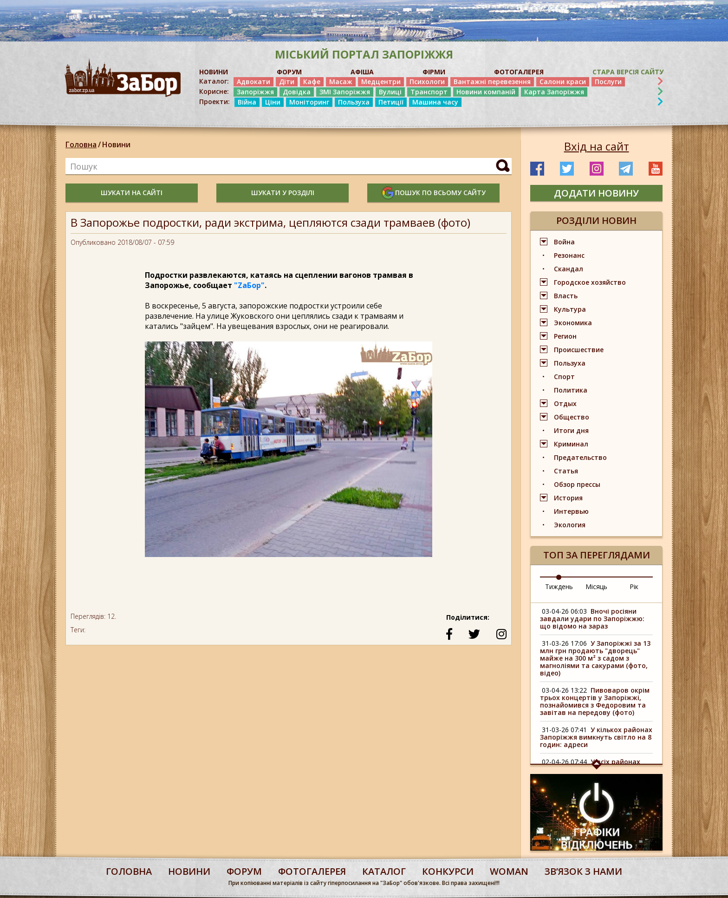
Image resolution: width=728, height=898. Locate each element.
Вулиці (390, 91)
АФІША (362, 71)
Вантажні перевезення (492, 81)
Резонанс (569, 255)
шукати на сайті (131, 192)
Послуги (608, 81)
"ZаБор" (249, 285)
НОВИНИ (213, 71)
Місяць (596, 586)
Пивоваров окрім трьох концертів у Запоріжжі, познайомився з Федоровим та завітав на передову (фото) (595, 701)
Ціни (272, 102)
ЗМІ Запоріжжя (344, 91)
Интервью (571, 511)
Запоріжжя (255, 91)
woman (509, 871)
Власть (566, 295)
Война (564, 241)
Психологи (427, 81)
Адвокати (253, 81)
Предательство (580, 457)
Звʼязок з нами (583, 871)
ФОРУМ (289, 71)
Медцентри (381, 81)
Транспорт (429, 91)
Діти (286, 81)
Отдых (565, 403)
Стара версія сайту (627, 71)
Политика (570, 390)
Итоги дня (571, 430)
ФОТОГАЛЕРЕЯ (519, 71)
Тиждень (559, 586)
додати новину (596, 193)
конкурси (448, 871)
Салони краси (563, 81)
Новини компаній (485, 91)
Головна (81, 144)
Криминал (571, 443)
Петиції (390, 102)
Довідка (297, 91)
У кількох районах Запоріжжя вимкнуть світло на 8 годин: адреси (596, 737)
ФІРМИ (433, 71)
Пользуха (354, 102)
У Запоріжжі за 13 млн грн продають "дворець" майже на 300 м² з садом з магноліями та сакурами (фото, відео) (595, 658)
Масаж (340, 81)
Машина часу (435, 102)
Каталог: (214, 81)
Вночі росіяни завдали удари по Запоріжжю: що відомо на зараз (592, 618)
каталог (384, 871)
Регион (565, 336)
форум (244, 871)
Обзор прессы (577, 484)
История (568, 497)
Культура (570, 309)
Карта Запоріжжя (554, 91)
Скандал (568, 268)
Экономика (573, 322)
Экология (569, 524)
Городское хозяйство (590, 282)
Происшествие (579, 349)
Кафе (311, 81)
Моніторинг (309, 102)
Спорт (564, 376)
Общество (571, 417)
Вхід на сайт (596, 146)
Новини (116, 144)
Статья (566, 470)
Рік (634, 586)
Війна (247, 102)
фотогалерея (312, 871)
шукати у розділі (282, 192)
